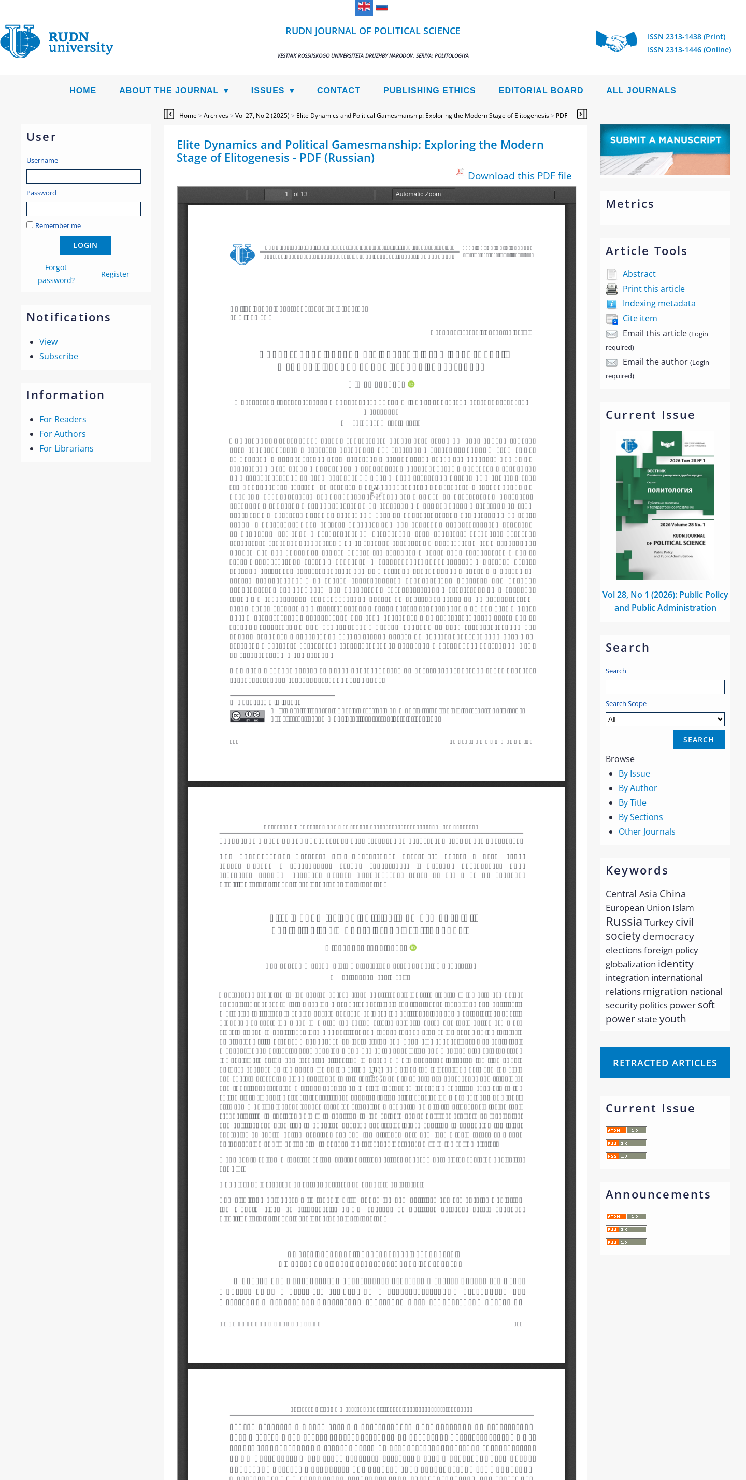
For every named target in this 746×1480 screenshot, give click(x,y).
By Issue (634, 773)
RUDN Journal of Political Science (373, 41)
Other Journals (647, 831)
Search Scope (665, 712)
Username (42, 160)
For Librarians (66, 448)
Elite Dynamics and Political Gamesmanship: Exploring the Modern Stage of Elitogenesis (422, 115)
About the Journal (169, 90)
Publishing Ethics (429, 90)
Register (115, 274)
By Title (633, 802)
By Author (638, 788)
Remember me (58, 225)
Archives (216, 115)
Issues (268, 90)
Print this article (654, 288)
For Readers (63, 419)
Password (41, 193)
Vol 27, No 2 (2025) (262, 115)
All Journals (642, 90)
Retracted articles (665, 1062)
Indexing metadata (659, 303)
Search (616, 670)
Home (82, 90)
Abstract (639, 273)
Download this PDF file (520, 175)
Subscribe (58, 356)
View (48, 341)
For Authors (62, 434)
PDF (561, 115)
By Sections (641, 817)
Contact (339, 90)
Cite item (640, 318)
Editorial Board (541, 90)
